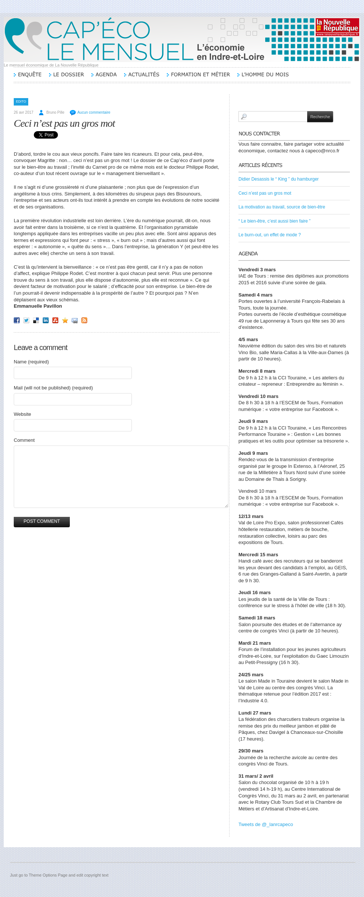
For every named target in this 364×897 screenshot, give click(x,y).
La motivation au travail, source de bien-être (281, 207)
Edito (21, 101)
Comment (24, 440)
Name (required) (31, 362)
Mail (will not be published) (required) (53, 388)
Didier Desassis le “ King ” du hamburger (278, 179)
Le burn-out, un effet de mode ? (269, 234)
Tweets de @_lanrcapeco (265, 824)
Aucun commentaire (93, 112)
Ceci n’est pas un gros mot (64, 123)
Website (22, 414)
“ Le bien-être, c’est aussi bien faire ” (274, 221)
